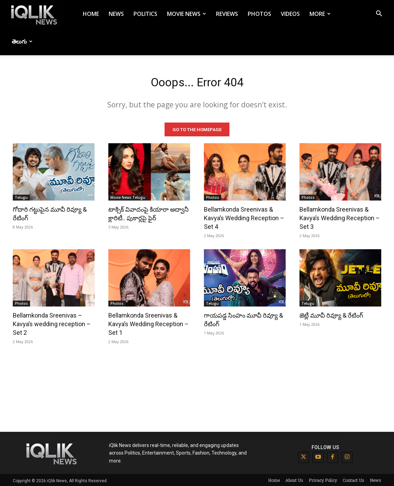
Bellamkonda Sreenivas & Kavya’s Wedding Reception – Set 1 (148, 322)
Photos (259, 14)
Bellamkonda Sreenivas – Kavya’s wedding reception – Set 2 (52, 322)
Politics (145, 14)
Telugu (21, 196)
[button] (379, 14)
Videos (290, 14)
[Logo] (35, 14)
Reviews (227, 14)
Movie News (186, 14)
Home (91, 14)
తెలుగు (22, 41)
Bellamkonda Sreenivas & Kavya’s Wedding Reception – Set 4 (244, 216)
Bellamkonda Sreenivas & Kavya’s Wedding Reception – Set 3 (339, 216)
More (320, 14)
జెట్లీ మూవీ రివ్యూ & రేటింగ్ (331, 314)
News (116, 14)
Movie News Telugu (127, 196)
